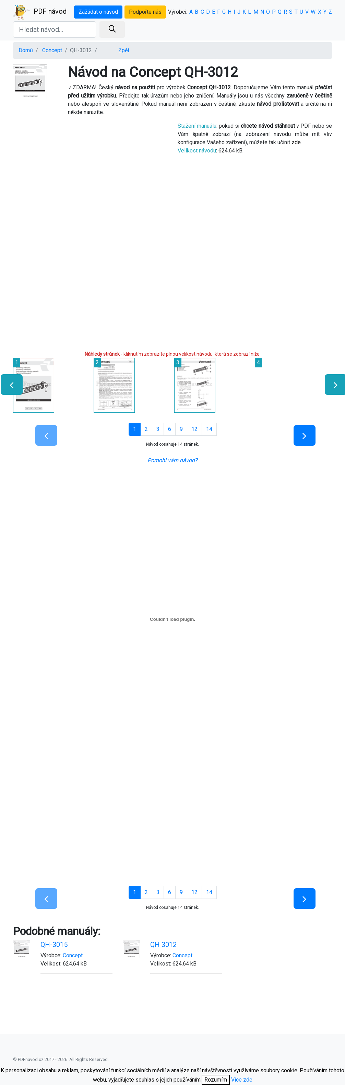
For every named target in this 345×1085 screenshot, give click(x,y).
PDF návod (40, 12)
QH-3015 (54, 944)
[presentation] (8, 384)
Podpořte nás (145, 12)
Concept (52, 50)
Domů (26, 50)
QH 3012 (163, 944)
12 (194, 429)
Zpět (123, 50)
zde (296, 142)
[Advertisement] (90, 185)
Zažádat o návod (98, 12)
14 (209, 429)
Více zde (241, 1079)
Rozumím (215, 1079)
